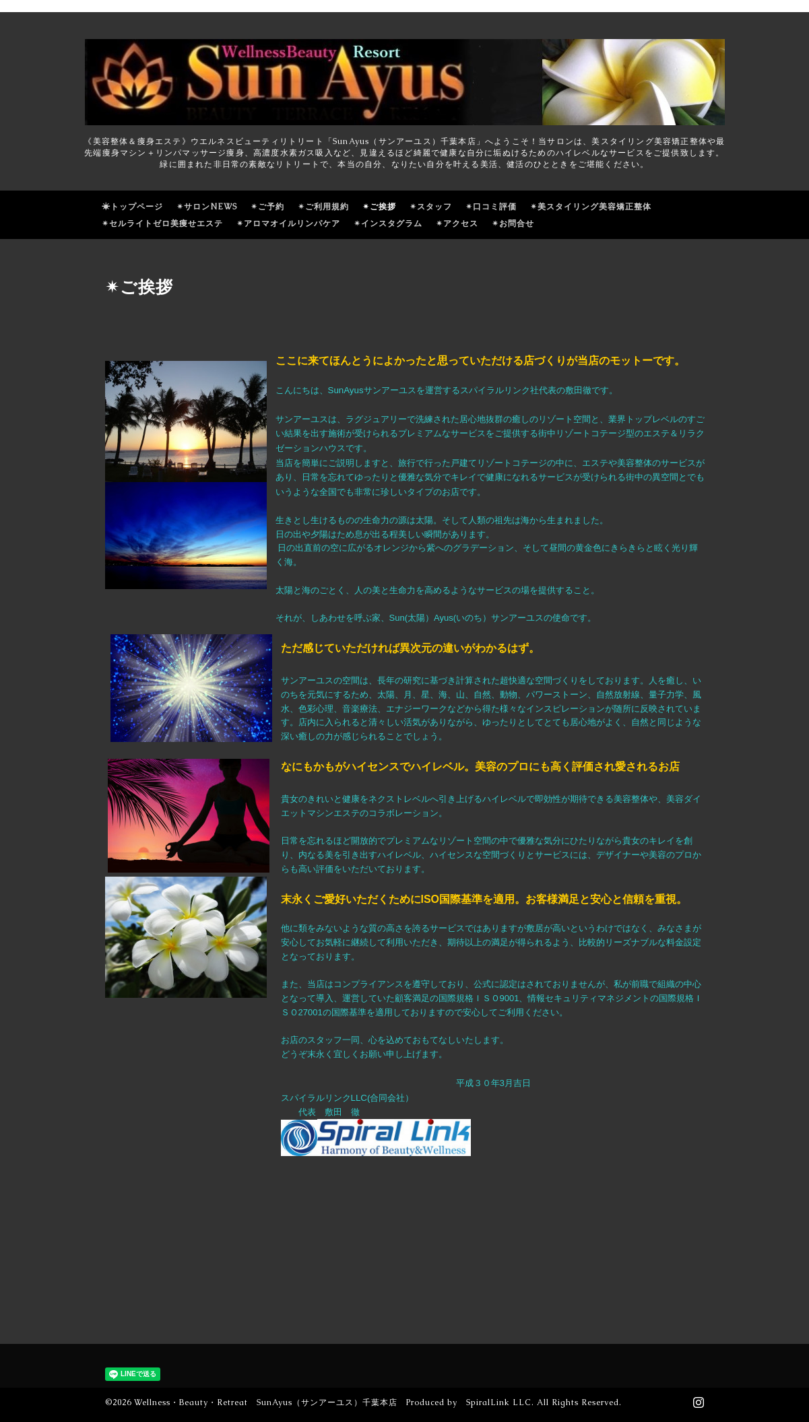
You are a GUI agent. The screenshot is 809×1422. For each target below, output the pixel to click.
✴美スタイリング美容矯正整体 (590, 206)
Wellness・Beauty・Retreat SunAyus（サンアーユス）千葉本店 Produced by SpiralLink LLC (332, 1402)
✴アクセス (457, 223)
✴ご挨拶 (379, 206)
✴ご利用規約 (323, 206)
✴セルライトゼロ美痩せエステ (162, 223)
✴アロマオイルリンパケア (288, 223)
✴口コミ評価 (491, 206)
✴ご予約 (267, 206)
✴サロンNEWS (206, 206)
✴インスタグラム (388, 223)
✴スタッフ (431, 206)
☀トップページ (132, 206)
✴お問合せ (513, 223)
